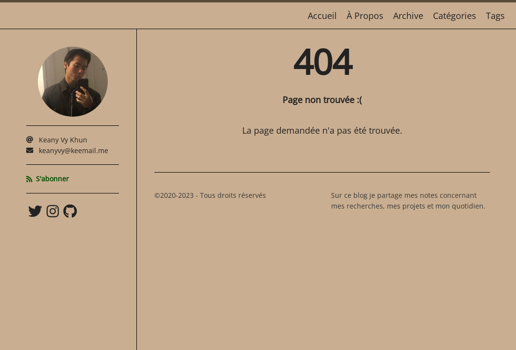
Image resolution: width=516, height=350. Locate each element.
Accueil (322, 15)
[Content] (322, 189)
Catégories (454, 15)
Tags (495, 15)
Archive (408, 15)
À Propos (365, 15)
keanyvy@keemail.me (73, 150)
